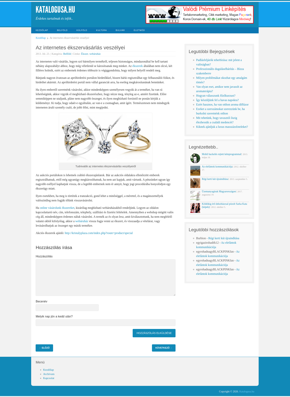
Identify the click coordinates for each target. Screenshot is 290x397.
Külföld (81, 30)
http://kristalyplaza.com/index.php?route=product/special (99, 233)
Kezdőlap (42, 30)
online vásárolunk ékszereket (57, 207)
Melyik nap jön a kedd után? (54, 316)
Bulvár (120, 30)
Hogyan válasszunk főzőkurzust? (215, 95)
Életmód (139, 30)
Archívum (48, 374)
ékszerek (137, 65)
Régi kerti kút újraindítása (223, 238)
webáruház (95, 53)
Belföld (62, 30)
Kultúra (101, 30)
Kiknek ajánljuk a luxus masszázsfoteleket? (222, 126)
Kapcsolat (48, 378)
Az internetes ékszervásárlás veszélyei (80, 47)
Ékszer (84, 53)
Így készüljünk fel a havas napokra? (217, 100)
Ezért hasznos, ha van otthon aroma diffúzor (222, 104)
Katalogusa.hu (55, 9)
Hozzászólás (44, 256)
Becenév (41, 301)
